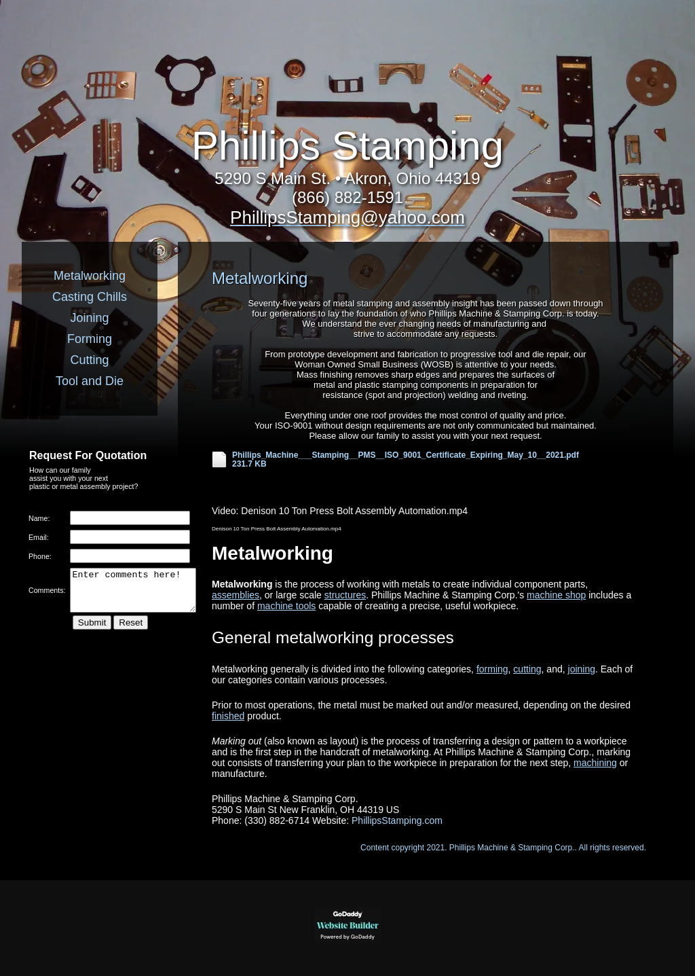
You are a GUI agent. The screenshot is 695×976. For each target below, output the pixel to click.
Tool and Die (90, 381)
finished (228, 715)
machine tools (286, 605)
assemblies (235, 595)
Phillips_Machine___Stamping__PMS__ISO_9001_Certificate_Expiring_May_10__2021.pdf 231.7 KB (405, 460)
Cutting (89, 360)
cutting (527, 669)
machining (595, 762)
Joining (89, 318)
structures (345, 595)
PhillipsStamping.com (397, 820)
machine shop (556, 595)
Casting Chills (89, 297)
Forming (89, 339)
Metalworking (90, 276)
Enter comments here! (133, 594)
